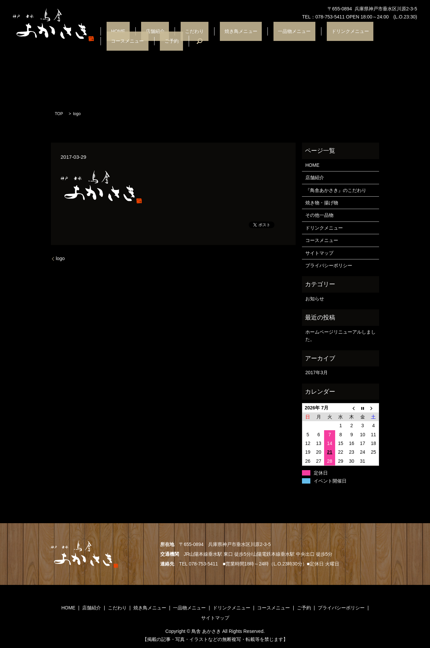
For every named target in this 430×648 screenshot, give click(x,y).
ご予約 (383, 37)
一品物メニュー (254, 37)
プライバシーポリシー (328, 265)
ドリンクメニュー (301, 37)
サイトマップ (319, 253)
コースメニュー (347, 37)
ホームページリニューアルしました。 (340, 335)
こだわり (172, 37)
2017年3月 (316, 372)
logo (60, 258)
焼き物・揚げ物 (321, 202)
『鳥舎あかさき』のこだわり (335, 190)
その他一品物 (319, 215)
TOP (59, 113)
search (407, 37)
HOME (114, 37)
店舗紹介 (142, 37)
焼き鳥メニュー (209, 37)
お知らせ (314, 298)
